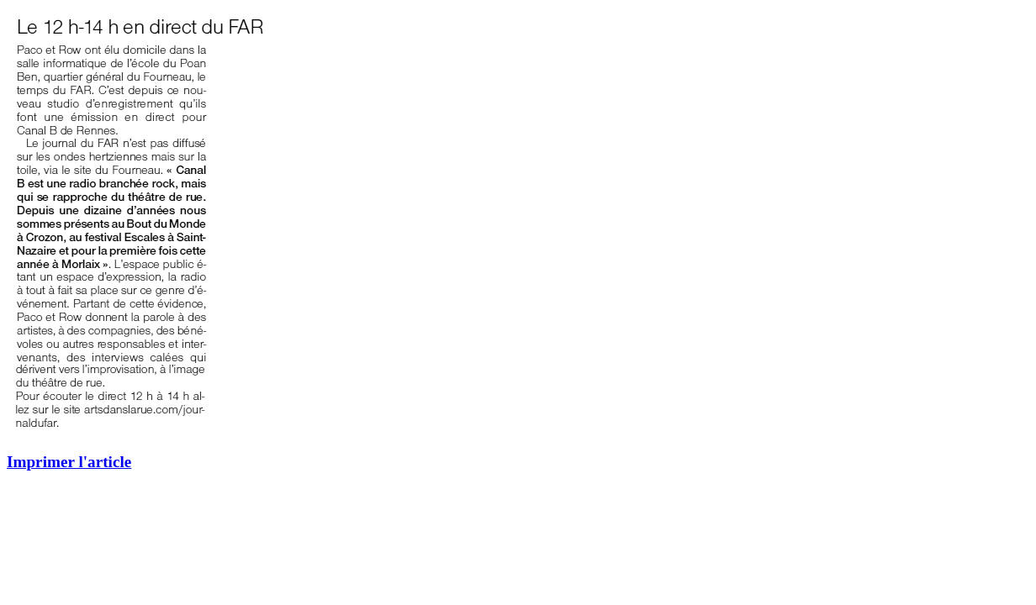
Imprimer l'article (69, 462)
